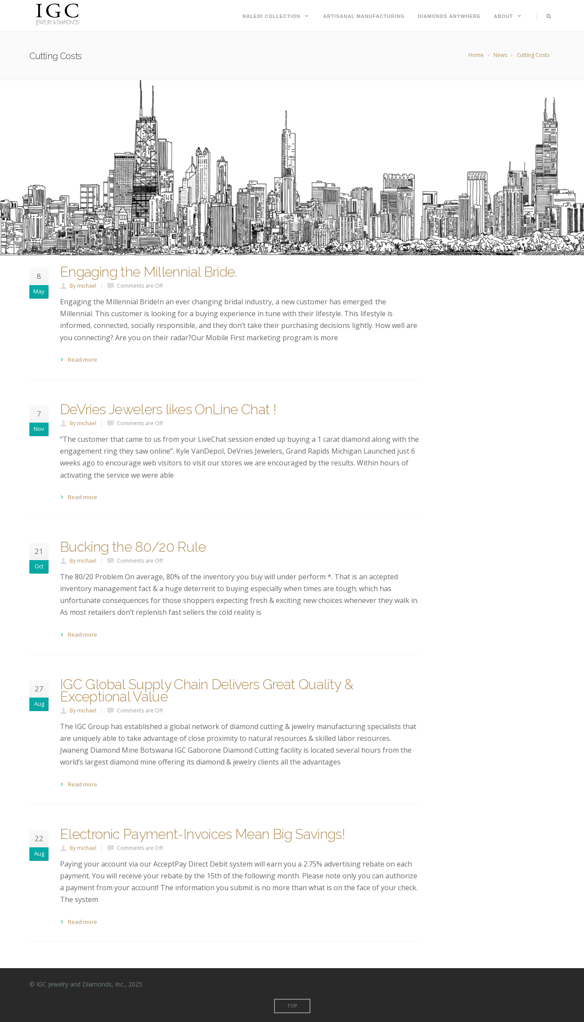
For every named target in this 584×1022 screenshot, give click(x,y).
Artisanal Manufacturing (364, 16)
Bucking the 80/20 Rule (133, 547)
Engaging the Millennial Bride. (148, 272)
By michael (83, 285)
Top (292, 1005)
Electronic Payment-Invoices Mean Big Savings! (202, 834)
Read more (82, 359)
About (508, 16)
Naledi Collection (276, 16)
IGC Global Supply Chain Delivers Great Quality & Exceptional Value (206, 690)
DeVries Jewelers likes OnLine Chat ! (168, 409)
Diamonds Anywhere (449, 16)
